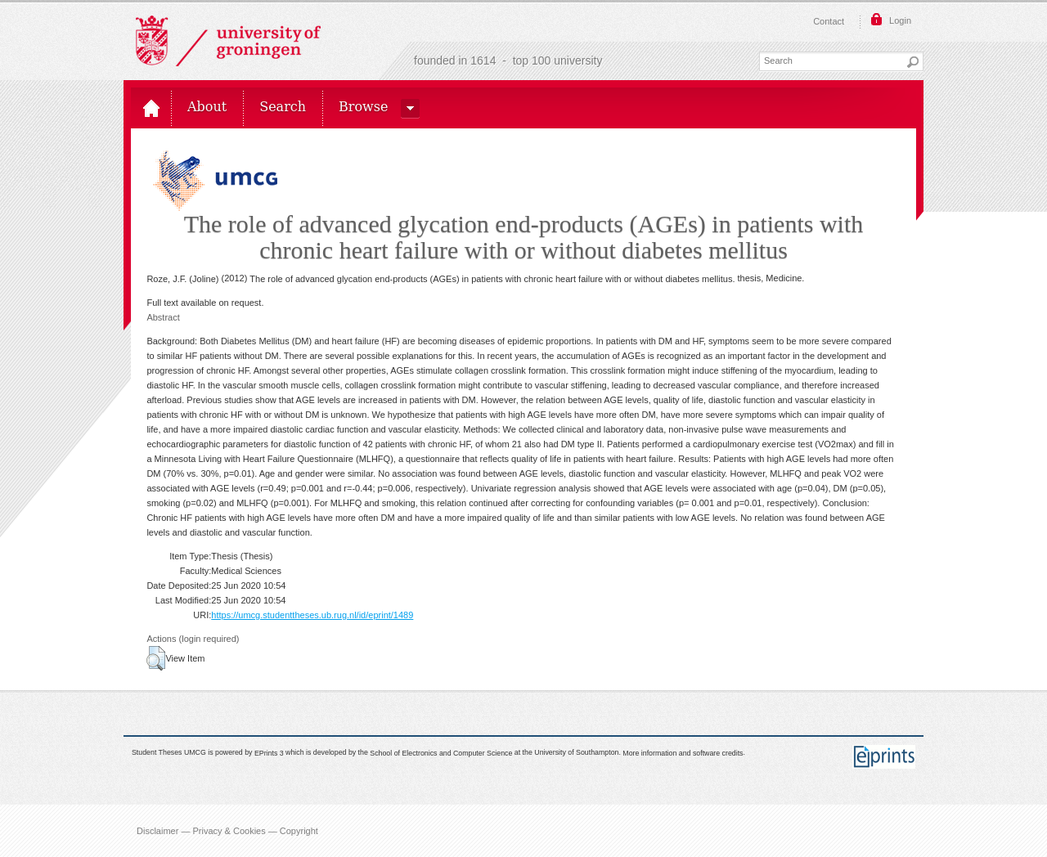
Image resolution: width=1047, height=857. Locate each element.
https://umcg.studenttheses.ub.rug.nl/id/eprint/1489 (312, 615)
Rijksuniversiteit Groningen (228, 41)
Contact (828, 21)
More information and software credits (682, 753)
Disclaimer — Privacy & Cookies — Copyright (227, 831)
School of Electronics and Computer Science (441, 753)
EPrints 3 (269, 753)
